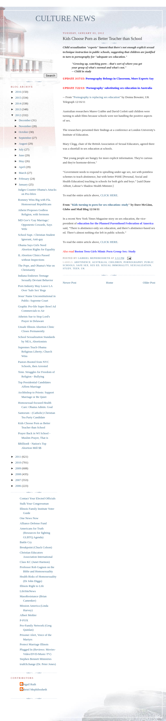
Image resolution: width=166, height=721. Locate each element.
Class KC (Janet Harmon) (35, 562)
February (24, 178)
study (67, 268)
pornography (133, 262)
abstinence (82, 262)
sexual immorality (115, 265)
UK (83, 268)
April (22, 167)
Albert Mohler (28, 615)
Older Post (149, 282)
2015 (18, 97)
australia (99, 262)
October (24, 132)
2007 (18, 480)
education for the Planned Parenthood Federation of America (115, 223)
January (24, 184)
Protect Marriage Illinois (34, 644)
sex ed (94, 265)
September (25, 137)
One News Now (29, 518)
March (23, 172)
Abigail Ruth (28, 684)
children (115, 262)
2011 (18, 456)
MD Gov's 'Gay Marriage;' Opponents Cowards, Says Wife (35, 224)
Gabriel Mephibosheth (34, 689)
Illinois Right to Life (32, 586)
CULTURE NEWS (65, 18)
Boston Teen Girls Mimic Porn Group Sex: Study (105, 251)
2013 (18, 109)
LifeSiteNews (28, 591)
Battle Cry (26, 542)
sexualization (140, 265)
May (22, 161)
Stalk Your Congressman (34, 503)
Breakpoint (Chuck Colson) (36, 547)
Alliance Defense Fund (33, 523)
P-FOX (24, 620)
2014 (18, 103)
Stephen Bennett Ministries (36, 659)
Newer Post (69, 282)
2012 (18, 115)
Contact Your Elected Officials (37, 498)
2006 (18, 485)
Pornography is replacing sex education (97, 97)
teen (76, 268)
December (25, 120)
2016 (18, 91)
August (23, 143)
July (21, 149)
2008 (18, 474)
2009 (18, 468)
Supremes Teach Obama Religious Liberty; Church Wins (35, 352)
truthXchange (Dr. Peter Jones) (38, 664)
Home (109, 282)
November (25, 126)
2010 (18, 462)
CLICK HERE (109, 195)
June (22, 155)
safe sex (82, 265)
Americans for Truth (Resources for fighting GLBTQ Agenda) (35, 533)
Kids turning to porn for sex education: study (100, 204)
